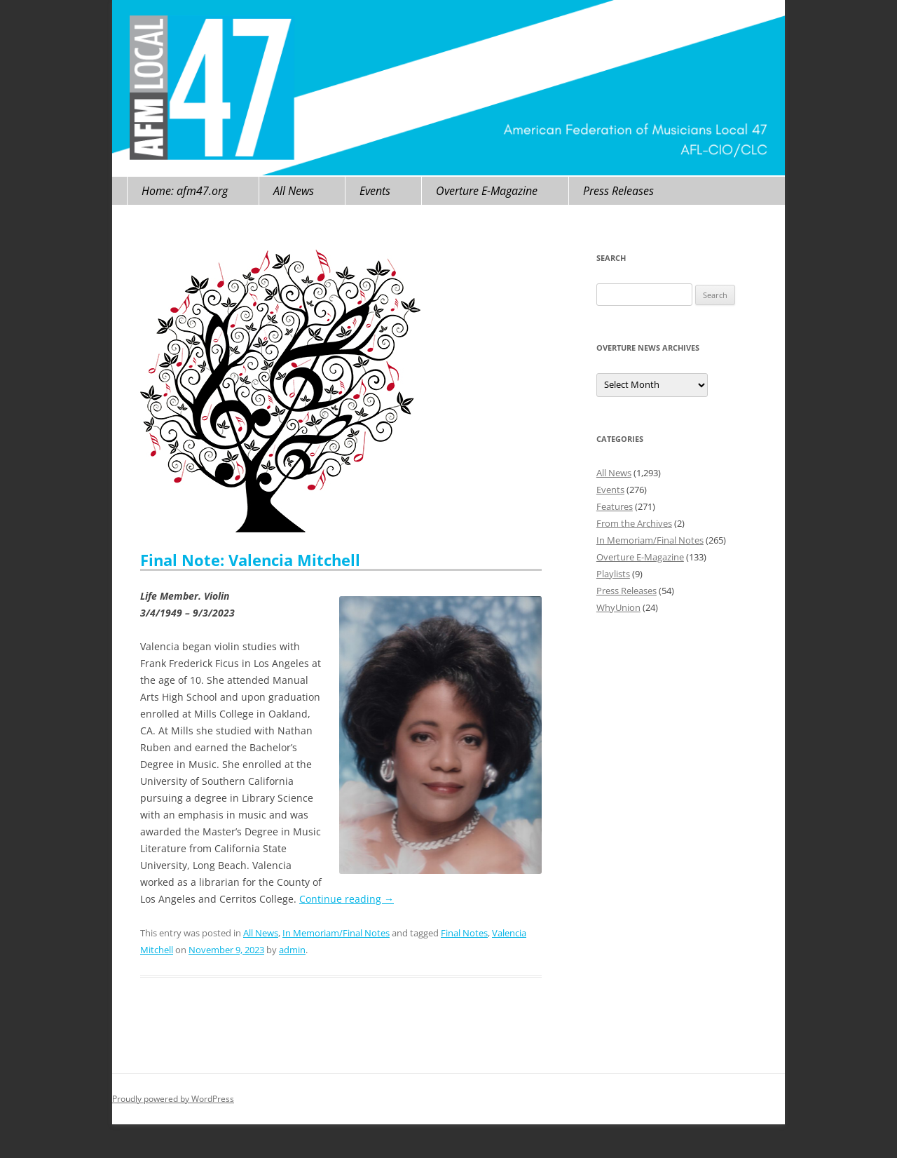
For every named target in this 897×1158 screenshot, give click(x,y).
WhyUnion (618, 607)
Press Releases (618, 190)
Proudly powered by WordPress (173, 1099)
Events (375, 190)
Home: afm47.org (185, 190)
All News (293, 190)
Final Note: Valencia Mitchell (250, 559)
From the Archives (634, 523)
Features (614, 506)
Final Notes (464, 933)
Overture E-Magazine (486, 190)
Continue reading (346, 898)
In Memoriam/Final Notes (336, 933)
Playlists (613, 573)
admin (292, 949)
